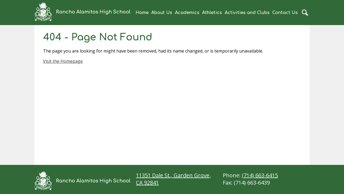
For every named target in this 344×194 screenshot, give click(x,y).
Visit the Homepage (63, 61)
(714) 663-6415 (260, 175)
